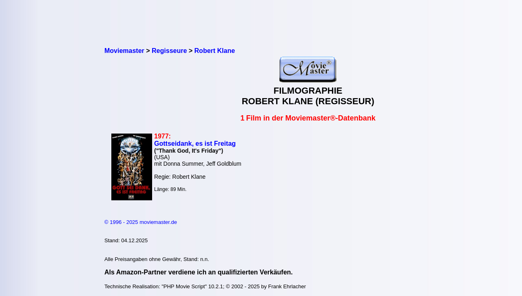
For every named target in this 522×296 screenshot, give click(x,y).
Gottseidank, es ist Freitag (195, 143)
